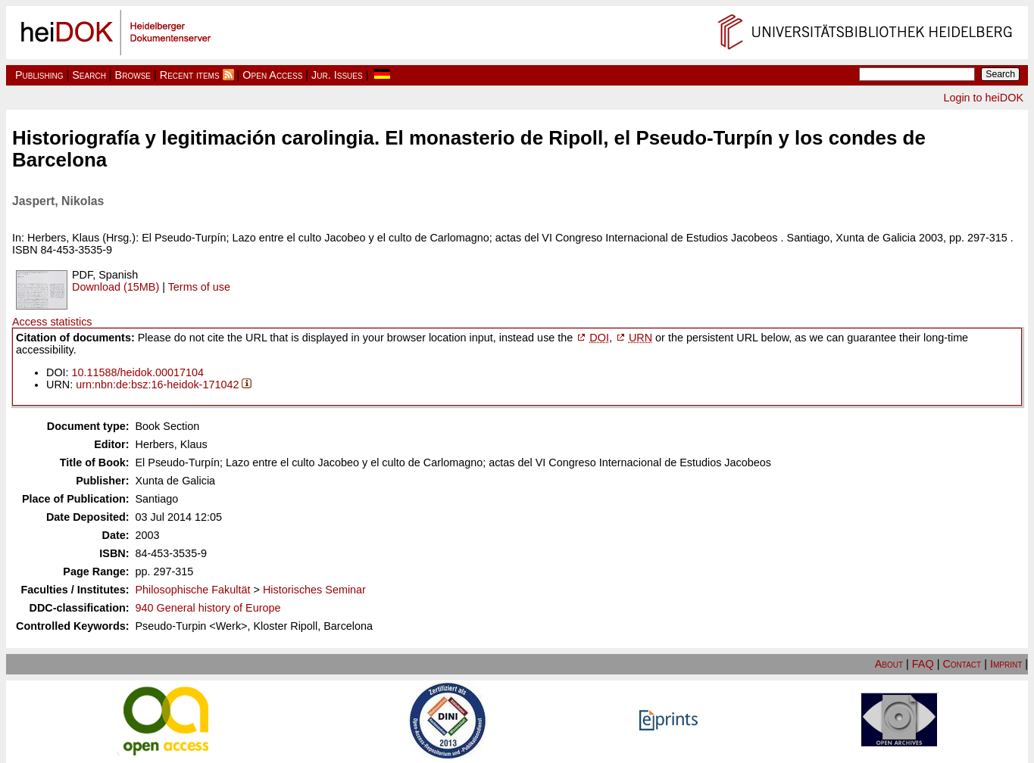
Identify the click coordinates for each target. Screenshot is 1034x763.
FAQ (923, 664)
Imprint (1006, 664)
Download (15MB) (115, 287)
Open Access (272, 75)
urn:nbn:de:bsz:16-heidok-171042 (157, 384)
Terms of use (199, 287)
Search (89, 75)
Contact (961, 664)
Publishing (39, 75)
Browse (133, 75)
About (889, 664)
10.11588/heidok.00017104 (138, 372)
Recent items (190, 75)
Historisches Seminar (314, 590)
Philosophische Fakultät (193, 590)
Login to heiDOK (983, 98)
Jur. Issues (337, 75)
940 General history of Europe (208, 608)
